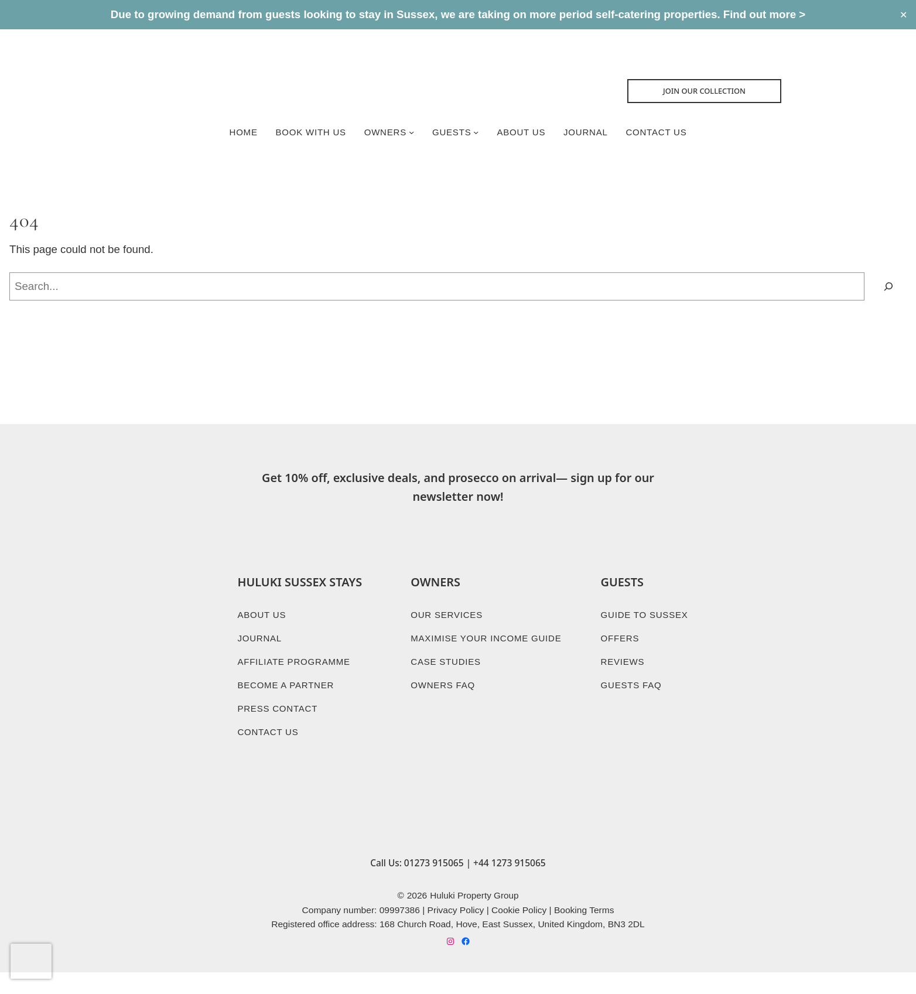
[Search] (888, 289)
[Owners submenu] (410, 132)
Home (241, 133)
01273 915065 (434, 882)
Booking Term (582, 930)
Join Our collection (708, 92)
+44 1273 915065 (510, 882)
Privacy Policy (456, 930)
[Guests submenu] (475, 132)
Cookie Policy (518, 930)
